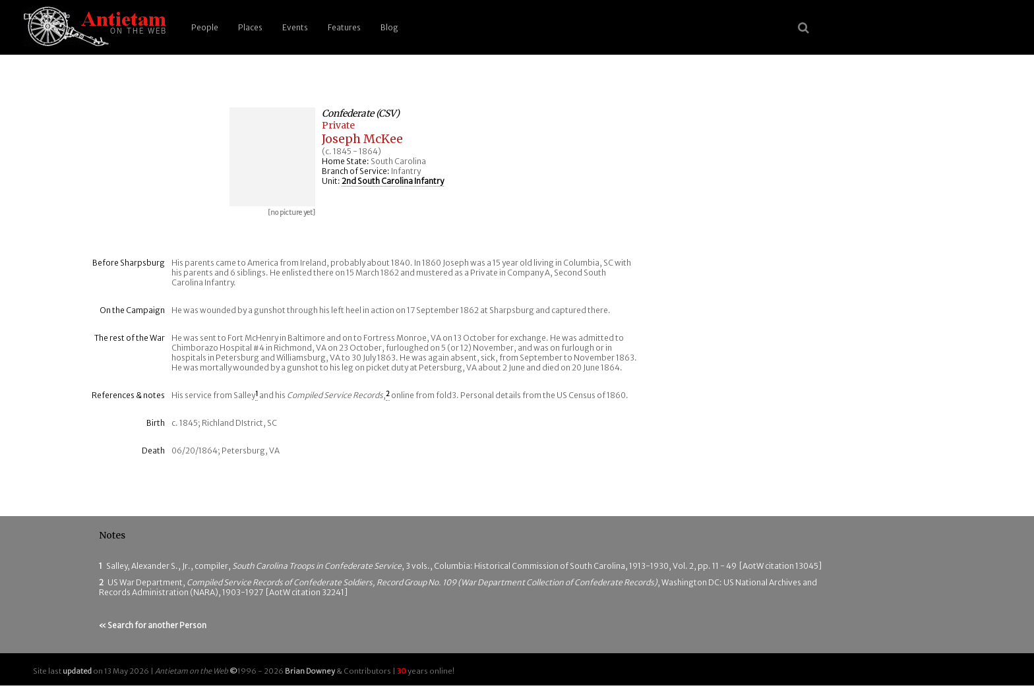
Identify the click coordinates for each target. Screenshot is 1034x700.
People (204, 27)
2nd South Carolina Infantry (393, 181)
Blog (389, 27)
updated (77, 671)
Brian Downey (310, 671)
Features (344, 27)
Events (295, 27)
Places (250, 27)
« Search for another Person (152, 625)
